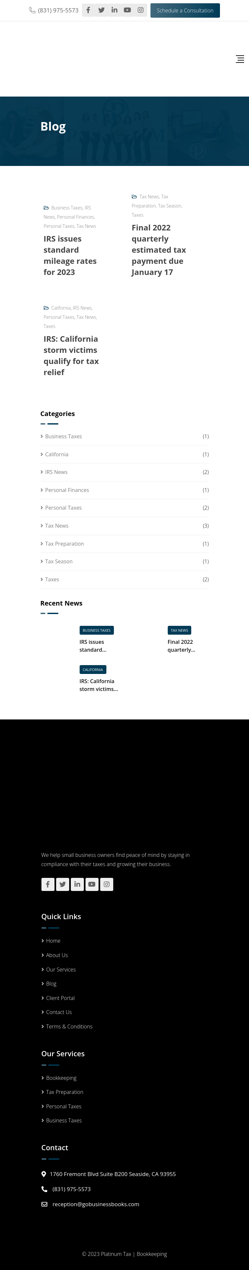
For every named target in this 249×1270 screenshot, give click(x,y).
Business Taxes (67, 208)
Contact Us (59, 1012)
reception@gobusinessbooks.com (96, 1204)
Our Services (61, 969)
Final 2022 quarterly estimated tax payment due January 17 (159, 249)
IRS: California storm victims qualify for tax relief (71, 355)
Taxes (138, 215)
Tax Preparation (64, 543)
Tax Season (169, 206)
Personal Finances (75, 217)
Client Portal (60, 998)
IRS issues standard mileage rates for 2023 (70, 255)
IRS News (82, 308)
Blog (51, 983)
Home (53, 940)
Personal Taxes (59, 226)
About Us (57, 955)
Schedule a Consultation (185, 10)
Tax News (86, 226)
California (61, 308)
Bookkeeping (61, 1077)
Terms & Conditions (69, 1026)
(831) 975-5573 (58, 10)
